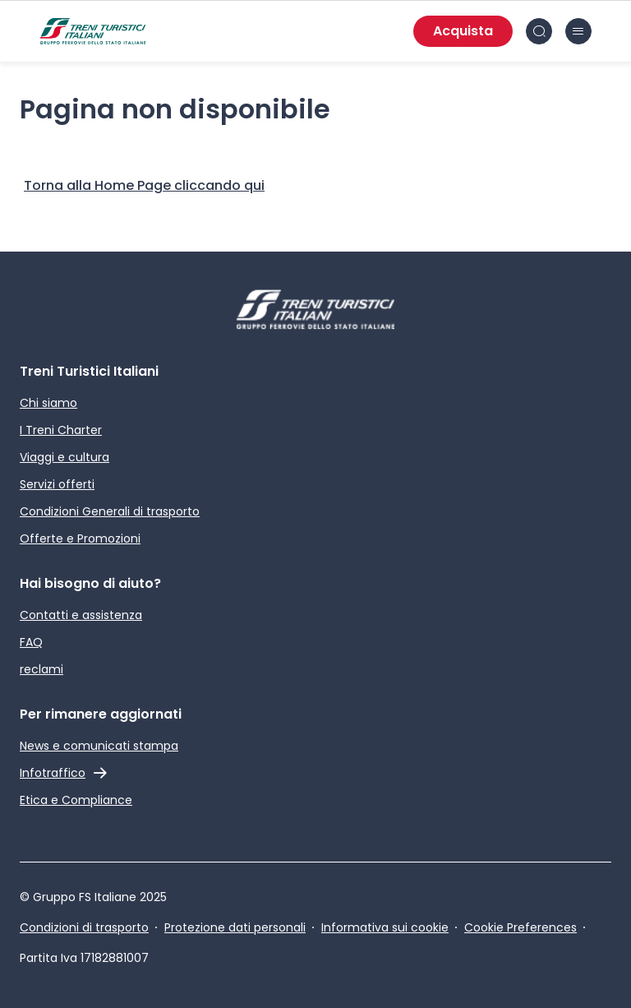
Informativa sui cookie (385, 927)
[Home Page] (144, 186)
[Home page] (92, 31)
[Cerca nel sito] (539, 31)
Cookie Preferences (520, 927)
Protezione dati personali (235, 927)
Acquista (463, 30)
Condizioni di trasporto (84, 927)
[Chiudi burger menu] (578, 31)
